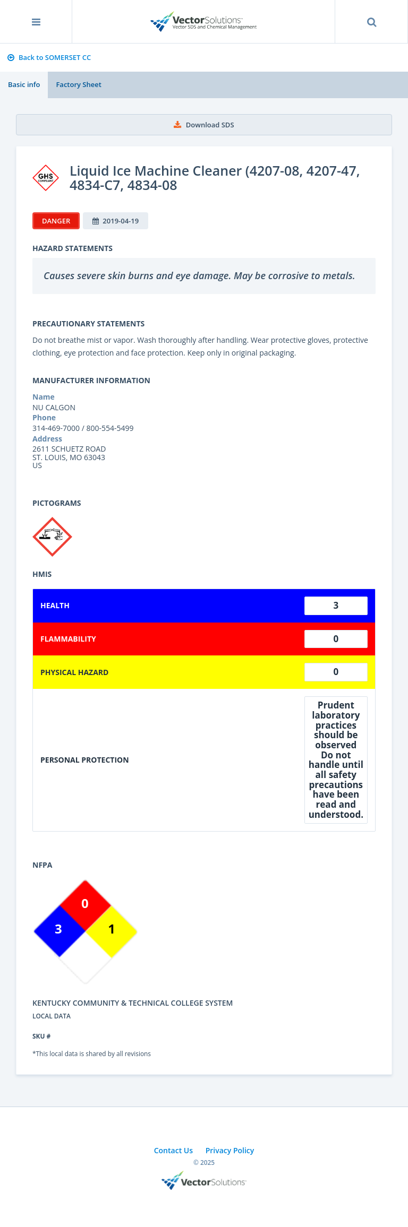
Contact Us (173, 1150)
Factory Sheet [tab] (78, 84)
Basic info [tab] (24, 84)
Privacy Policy (230, 1150)
